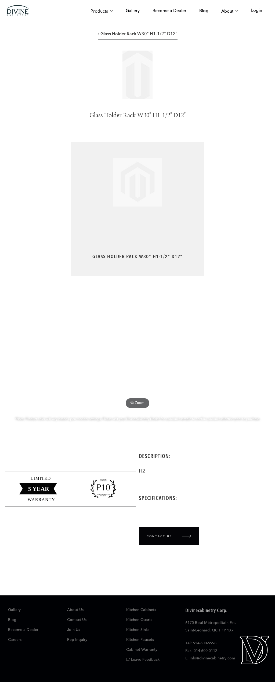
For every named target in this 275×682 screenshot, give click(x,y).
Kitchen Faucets (140, 640)
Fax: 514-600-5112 (201, 651)
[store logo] (17, 11)
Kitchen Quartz (139, 620)
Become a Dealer (23, 630)
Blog (12, 620)
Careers (14, 640)
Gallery (14, 610)
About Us (75, 610)
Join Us (73, 630)
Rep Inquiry (77, 640)
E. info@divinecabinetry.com (210, 658)
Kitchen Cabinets (141, 610)
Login (256, 11)
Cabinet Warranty (141, 650)
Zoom (137, 403)
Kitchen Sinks (137, 630)
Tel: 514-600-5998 (200, 643)
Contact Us (76, 620)
